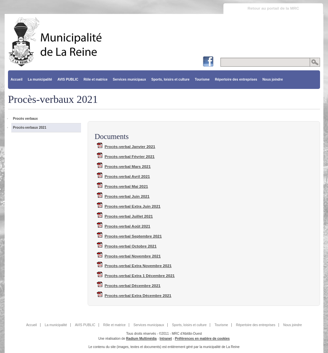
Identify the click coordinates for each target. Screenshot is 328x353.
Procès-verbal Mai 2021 (126, 186)
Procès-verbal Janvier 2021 (130, 146)
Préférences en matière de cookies (202, 338)
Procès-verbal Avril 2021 (127, 176)
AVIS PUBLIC (67, 79)
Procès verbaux (25, 118)
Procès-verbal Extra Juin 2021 (132, 206)
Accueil (17, 79)
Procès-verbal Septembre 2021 (133, 236)
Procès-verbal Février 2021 (130, 156)
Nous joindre (273, 79)
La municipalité (40, 79)
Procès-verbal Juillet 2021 (129, 216)
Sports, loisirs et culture (170, 79)
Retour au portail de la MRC (273, 8)
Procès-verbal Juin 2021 (127, 196)
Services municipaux (129, 79)
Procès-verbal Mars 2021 (128, 166)
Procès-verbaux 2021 (29, 127)
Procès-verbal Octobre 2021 (130, 246)
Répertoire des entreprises (236, 79)
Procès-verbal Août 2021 (127, 226)
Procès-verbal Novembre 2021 (133, 256)
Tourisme (202, 79)
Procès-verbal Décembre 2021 (132, 285)
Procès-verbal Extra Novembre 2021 (138, 265)
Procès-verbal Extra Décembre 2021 (138, 295)
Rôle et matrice (96, 79)
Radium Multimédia (141, 338)
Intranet (166, 338)
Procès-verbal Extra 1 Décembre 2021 (140, 275)
